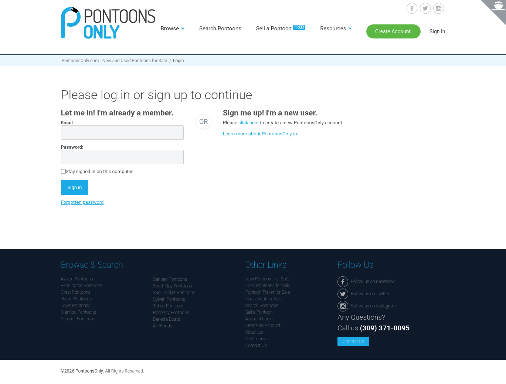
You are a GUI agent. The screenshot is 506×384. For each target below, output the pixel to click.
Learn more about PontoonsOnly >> (260, 134)
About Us (254, 332)
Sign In (437, 31)
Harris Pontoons (76, 299)
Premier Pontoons (78, 318)
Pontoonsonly (108, 23)
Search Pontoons (220, 28)
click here (248, 122)
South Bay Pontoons (172, 286)
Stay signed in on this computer (99, 171)
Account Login (259, 318)
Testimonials (257, 338)
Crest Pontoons (76, 292)
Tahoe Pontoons (168, 306)
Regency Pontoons (171, 312)
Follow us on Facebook (412, 8)
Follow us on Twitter (425, 8)
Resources (333, 28)
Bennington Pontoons (81, 285)
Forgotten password (82, 202)
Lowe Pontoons (76, 305)
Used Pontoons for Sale (267, 285)
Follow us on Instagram (438, 8)
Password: (72, 147)
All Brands (162, 326)
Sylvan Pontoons (169, 299)
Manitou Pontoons (78, 312)
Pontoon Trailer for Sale (267, 292)
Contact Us (256, 345)
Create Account (393, 31)
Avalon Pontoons (77, 279)
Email (67, 122)
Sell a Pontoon (281, 28)
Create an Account (263, 325)
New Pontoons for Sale (267, 279)
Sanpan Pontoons (170, 279)
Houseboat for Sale (263, 299)
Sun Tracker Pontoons (174, 292)
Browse (170, 28)
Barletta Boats (166, 319)
